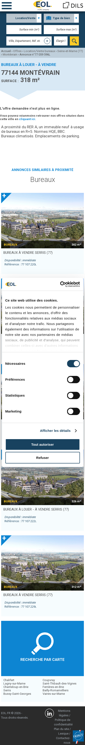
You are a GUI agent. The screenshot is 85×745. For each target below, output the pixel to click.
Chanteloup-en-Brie (15, 687)
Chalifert (8, 680)
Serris (7, 690)
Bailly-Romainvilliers (55, 690)
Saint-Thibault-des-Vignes (59, 683)
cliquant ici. (27, 119)
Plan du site (61, 729)
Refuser (42, 458)
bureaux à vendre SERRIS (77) (28, 253)
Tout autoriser (42, 444)
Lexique (63, 733)
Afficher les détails (55, 431)
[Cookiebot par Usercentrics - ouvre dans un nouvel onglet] (60, 284)
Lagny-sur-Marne (14, 683)
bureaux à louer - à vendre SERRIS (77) (36, 509)
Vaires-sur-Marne (54, 693)
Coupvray (49, 680)
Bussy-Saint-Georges (17, 693)
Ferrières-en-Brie (53, 687)
